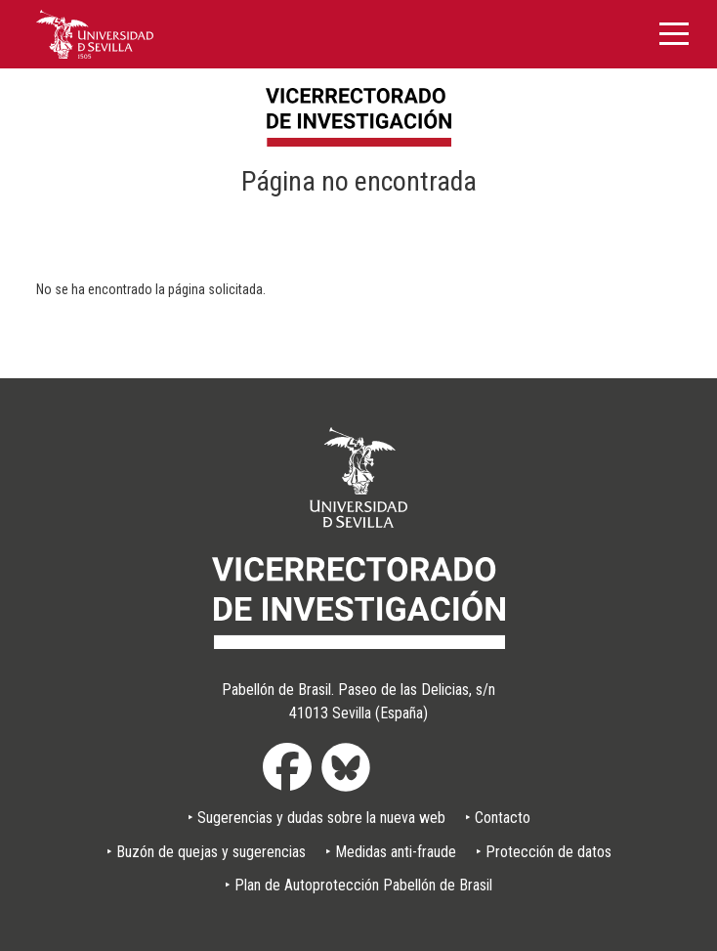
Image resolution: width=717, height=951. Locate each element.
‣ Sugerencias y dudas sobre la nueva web (316, 817)
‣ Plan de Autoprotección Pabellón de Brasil (358, 885)
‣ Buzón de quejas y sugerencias (206, 852)
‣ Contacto (497, 817)
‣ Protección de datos (544, 852)
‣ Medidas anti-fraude (390, 852)
